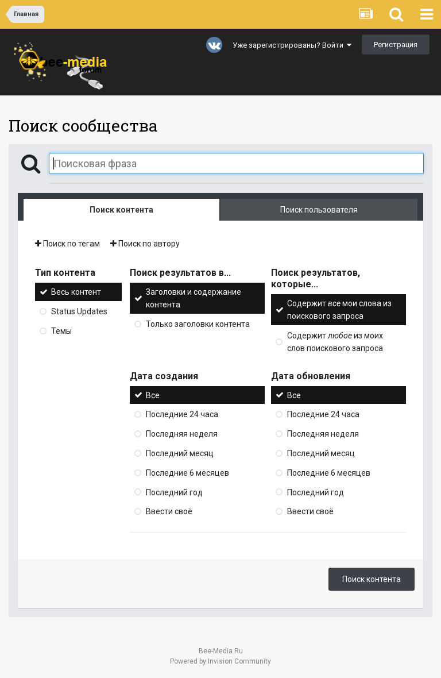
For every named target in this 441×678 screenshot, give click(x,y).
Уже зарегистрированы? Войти (292, 45)
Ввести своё (169, 511)
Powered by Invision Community (220, 661)
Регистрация (395, 44)
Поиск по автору (145, 243)
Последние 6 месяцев (187, 472)
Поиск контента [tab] (121, 209)
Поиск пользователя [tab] (319, 209)
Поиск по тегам (67, 243)
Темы (61, 331)
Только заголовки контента (198, 324)
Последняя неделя (182, 433)
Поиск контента (371, 579)
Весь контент (76, 291)
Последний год (174, 491)
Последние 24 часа (182, 414)
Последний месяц (180, 453)
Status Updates (79, 311)
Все (153, 394)
